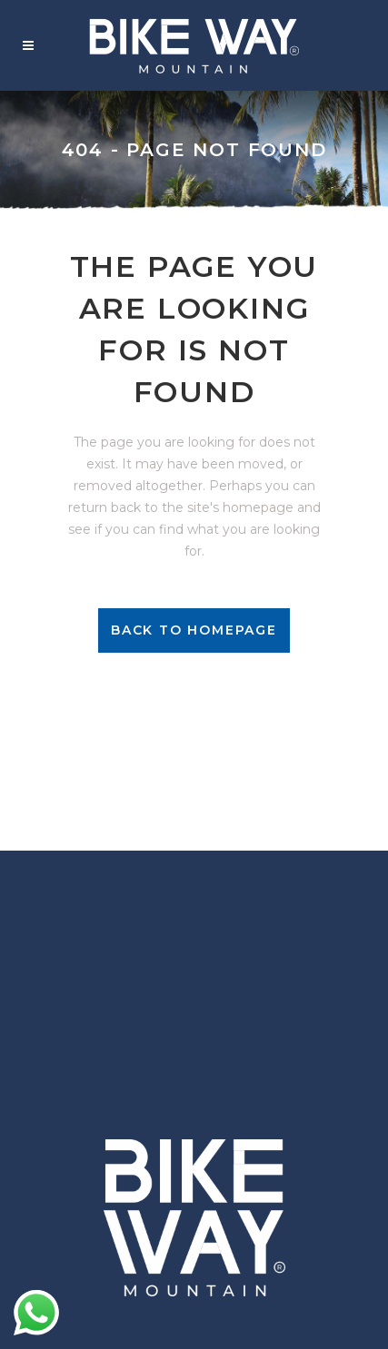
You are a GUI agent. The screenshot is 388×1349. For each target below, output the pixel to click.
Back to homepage (194, 630)
